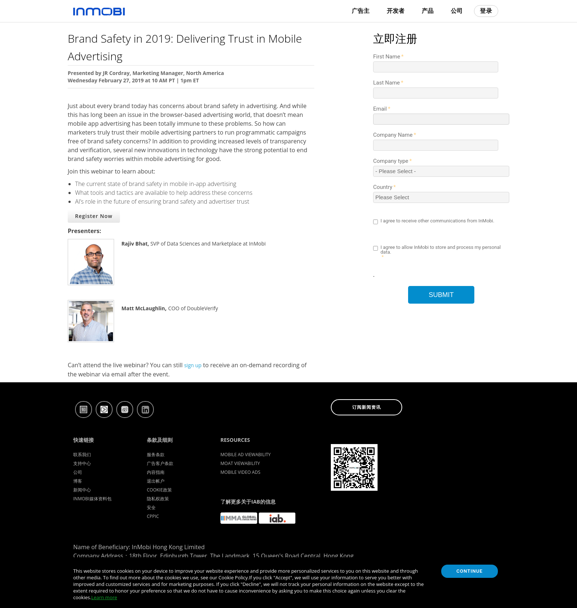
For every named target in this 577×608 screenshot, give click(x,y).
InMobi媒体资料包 (92, 499)
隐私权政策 (158, 499)
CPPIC (153, 516)
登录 (486, 11)
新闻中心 (82, 490)
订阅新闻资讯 (366, 407)
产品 (427, 11)
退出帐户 (155, 481)
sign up (192, 365)
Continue (469, 571)
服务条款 (155, 454)
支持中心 (82, 463)
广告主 (360, 11)
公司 (457, 11)
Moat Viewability (240, 463)
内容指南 (155, 472)
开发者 (395, 11)
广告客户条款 (160, 463)
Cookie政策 (159, 490)
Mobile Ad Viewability (245, 454)
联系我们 (82, 454)
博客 (77, 481)
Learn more (104, 597)
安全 (151, 507)
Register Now (94, 215)
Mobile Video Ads (240, 472)
